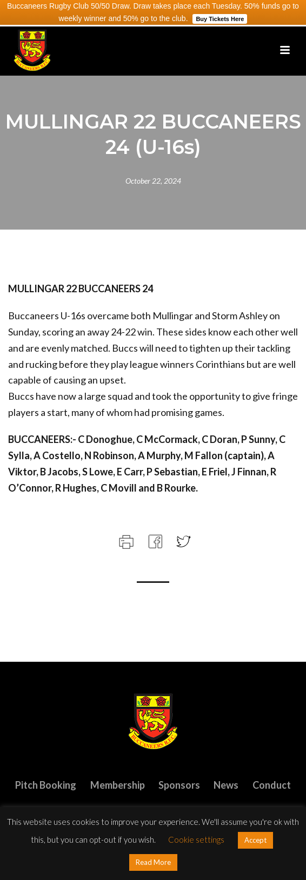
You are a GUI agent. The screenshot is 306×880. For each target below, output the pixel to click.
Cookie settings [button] (196, 839)
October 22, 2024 (153, 180)
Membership (117, 785)
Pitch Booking (45, 785)
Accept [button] (255, 840)
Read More (153, 862)
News (226, 785)
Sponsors (179, 785)
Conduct (271, 785)
